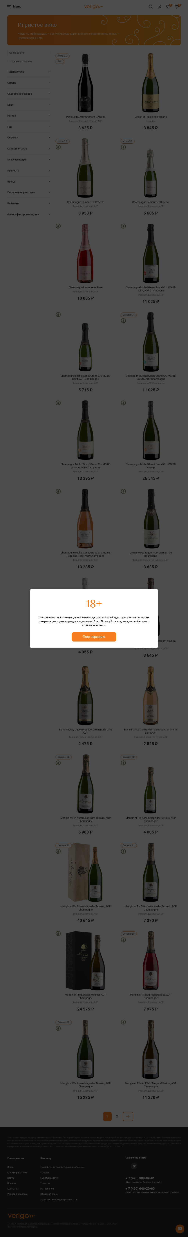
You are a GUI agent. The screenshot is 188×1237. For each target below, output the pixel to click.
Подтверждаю (94, 637)
